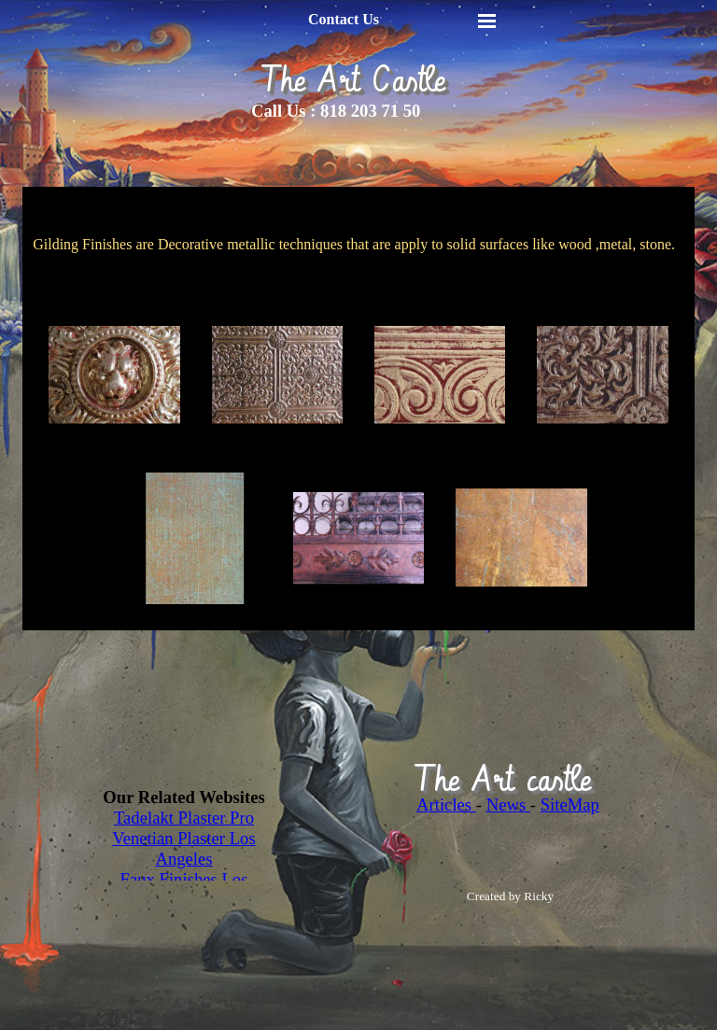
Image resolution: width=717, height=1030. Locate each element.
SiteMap (570, 804)
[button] (114, 375)
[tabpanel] (367, 111)
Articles (446, 804)
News (508, 804)
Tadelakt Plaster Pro (184, 817)
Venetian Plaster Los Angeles (183, 848)
